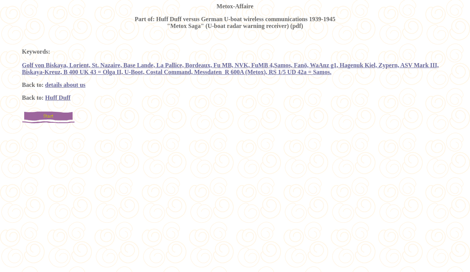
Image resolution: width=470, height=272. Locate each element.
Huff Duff (57, 97)
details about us (65, 85)
